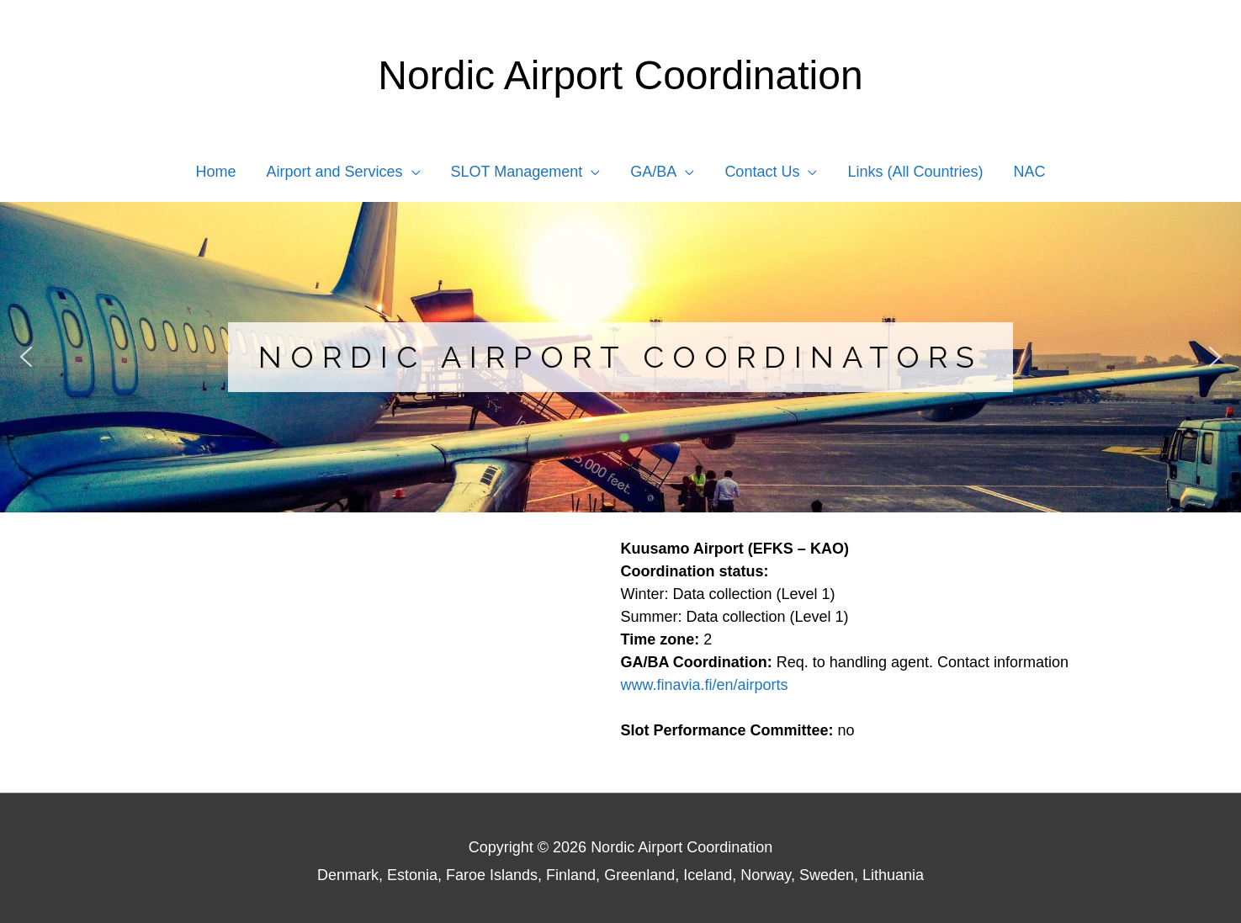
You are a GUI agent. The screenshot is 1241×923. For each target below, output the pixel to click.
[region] (620, 357)
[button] (26, 356)
